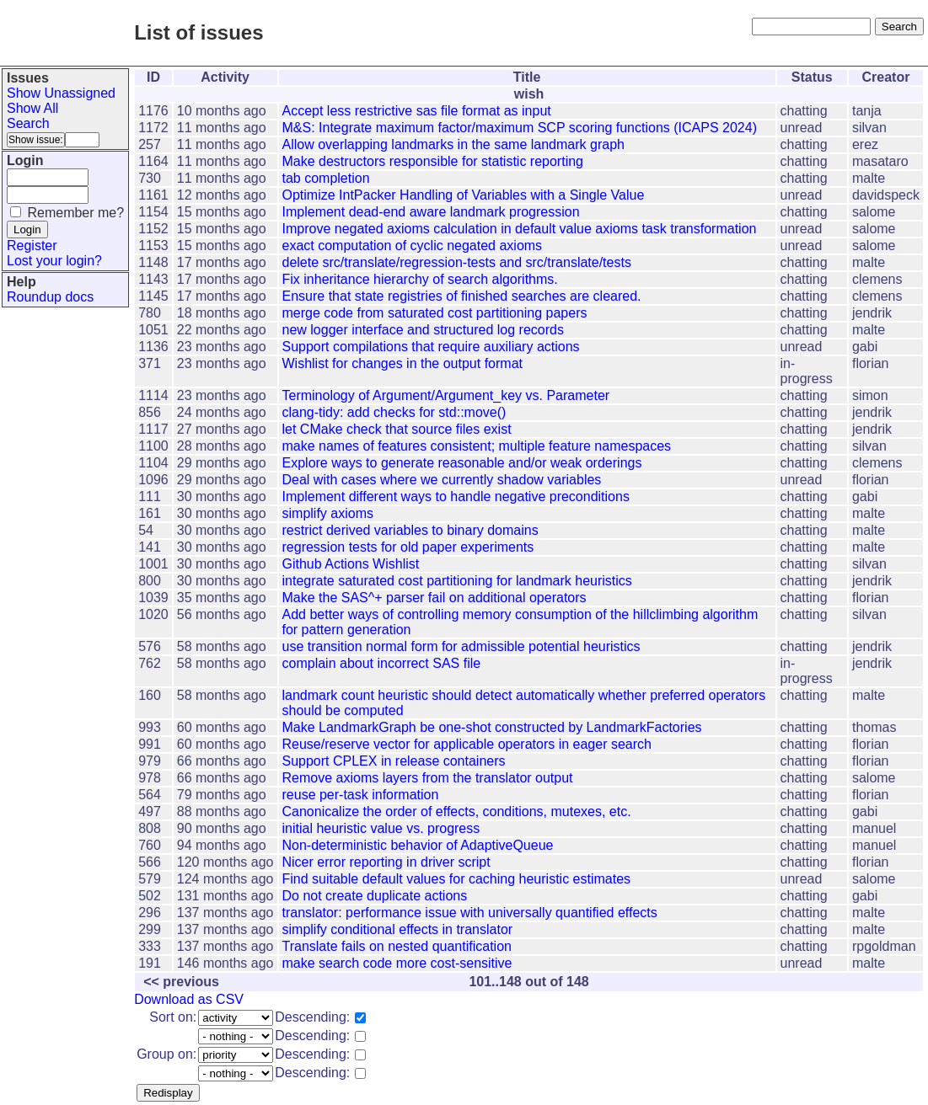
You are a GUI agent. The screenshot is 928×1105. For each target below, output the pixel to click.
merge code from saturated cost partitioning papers (434, 313)
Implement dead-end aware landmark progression (431, 212)
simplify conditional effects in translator (397, 929)
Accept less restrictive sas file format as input (416, 111)
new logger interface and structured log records (423, 330)
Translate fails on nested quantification (397, 946)
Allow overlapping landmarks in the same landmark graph (453, 144)
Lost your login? (54, 261)
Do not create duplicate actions (375, 896)
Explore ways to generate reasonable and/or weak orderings (462, 463)
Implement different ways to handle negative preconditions (456, 496)
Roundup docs (50, 297)
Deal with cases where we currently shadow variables (442, 479)
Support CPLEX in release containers (394, 761)
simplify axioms (327, 513)
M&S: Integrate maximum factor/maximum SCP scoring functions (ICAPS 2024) (519, 127)
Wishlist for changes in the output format (402, 363)
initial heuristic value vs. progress (381, 828)
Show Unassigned (61, 93)
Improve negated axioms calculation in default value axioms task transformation (519, 229)
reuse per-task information (360, 794)
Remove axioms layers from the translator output (427, 778)
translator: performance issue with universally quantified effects (469, 912)
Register (32, 245)
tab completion (326, 178)
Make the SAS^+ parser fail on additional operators (434, 597)
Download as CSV (189, 999)
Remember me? (75, 213)
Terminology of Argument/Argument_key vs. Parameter (446, 395)
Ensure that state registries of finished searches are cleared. (461, 296)
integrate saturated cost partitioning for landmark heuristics (457, 581)
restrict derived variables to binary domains (410, 530)
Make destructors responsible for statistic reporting (432, 161)
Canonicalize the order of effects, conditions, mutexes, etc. (456, 811)
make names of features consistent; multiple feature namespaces (477, 446)
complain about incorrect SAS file (381, 663)
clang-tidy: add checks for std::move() (394, 412)
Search (28, 123)
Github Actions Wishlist (351, 564)
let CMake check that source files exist (397, 429)
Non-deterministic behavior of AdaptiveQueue (418, 845)
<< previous (181, 981)
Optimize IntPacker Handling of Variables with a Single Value (463, 195)
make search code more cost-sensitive (397, 963)
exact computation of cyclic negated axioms (412, 245)
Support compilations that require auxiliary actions (431, 346)
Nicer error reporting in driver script (386, 862)
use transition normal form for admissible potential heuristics (461, 646)
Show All (32, 108)
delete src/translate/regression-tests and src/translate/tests (456, 262)
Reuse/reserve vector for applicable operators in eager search (467, 744)
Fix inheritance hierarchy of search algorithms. (420, 279)
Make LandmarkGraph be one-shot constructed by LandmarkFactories (492, 727)
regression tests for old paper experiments (408, 547)
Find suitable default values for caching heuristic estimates (456, 879)
